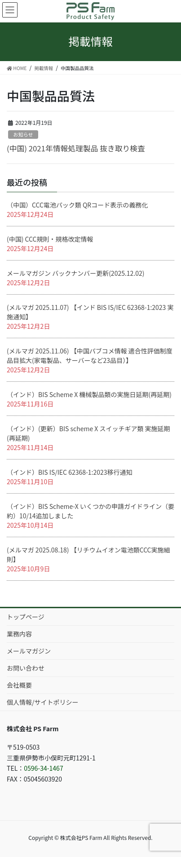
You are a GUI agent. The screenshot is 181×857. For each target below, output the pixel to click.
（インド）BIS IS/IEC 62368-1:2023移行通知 (69, 472)
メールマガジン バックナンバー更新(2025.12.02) (76, 273)
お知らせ (23, 134)
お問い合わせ (25, 667)
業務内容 (19, 633)
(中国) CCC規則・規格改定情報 (50, 238)
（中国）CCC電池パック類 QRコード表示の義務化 (77, 204)
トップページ (25, 616)
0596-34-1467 (43, 768)
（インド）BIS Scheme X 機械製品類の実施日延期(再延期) (89, 394)
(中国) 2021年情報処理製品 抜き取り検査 (76, 148)
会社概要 (19, 684)
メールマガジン (29, 650)
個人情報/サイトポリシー (43, 702)
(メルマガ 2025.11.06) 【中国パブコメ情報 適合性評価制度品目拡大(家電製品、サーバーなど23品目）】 (89, 355)
